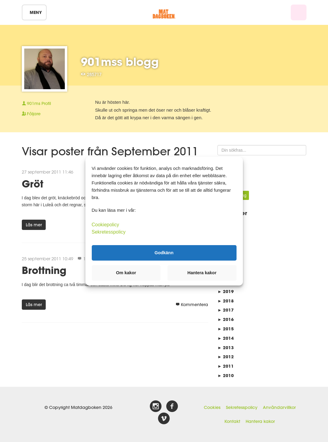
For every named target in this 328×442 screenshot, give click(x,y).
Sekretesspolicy (241, 407)
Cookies (212, 407)
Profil (36, 103)
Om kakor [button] (126, 272)
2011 (225, 366)
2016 (225, 319)
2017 (225, 310)
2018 (225, 301)
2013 (225, 347)
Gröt (32, 183)
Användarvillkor (279, 407)
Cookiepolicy (105, 224)
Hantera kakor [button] (202, 272)
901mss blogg (120, 61)
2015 (225, 329)
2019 (225, 291)
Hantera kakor (260, 421)
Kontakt (232, 421)
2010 (225, 375)
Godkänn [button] (163, 252)
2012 (225, 356)
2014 (225, 338)
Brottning (44, 270)
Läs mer (34, 225)
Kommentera (192, 304)
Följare (31, 113)
